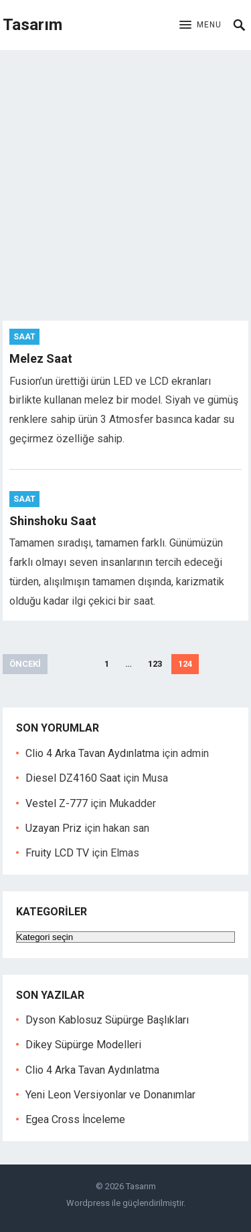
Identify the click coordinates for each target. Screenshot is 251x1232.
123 (155, 664)
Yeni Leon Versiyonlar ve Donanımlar (110, 1094)
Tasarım (32, 24)
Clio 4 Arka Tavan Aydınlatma (92, 753)
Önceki (25, 664)
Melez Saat (40, 358)
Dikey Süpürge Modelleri (83, 1044)
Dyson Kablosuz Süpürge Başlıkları (107, 1020)
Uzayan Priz (53, 828)
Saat (24, 336)
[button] (200, 25)
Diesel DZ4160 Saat (72, 778)
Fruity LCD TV (57, 852)
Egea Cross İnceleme (75, 1119)
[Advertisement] (125, 182)
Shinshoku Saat (52, 521)
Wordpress (88, 1203)
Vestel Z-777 (56, 803)
